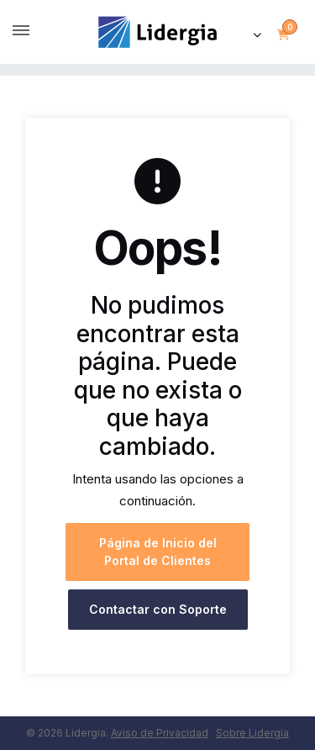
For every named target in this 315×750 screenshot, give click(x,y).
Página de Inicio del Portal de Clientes (158, 552)
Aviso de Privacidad (159, 732)
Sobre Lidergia (252, 732)
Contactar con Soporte (158, 609)
